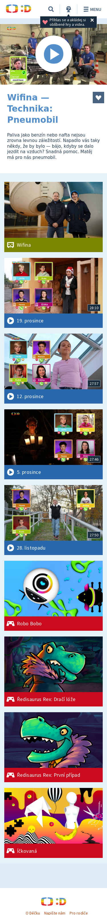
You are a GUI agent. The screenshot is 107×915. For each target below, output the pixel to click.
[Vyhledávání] (51, 9)
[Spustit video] (53, 54)
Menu (91, 9)
